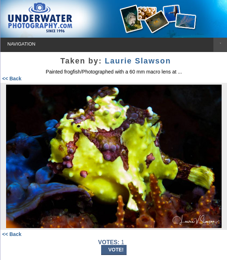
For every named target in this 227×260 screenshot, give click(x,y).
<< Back (12, 78)
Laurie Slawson (138, 61)
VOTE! (116, 249)
